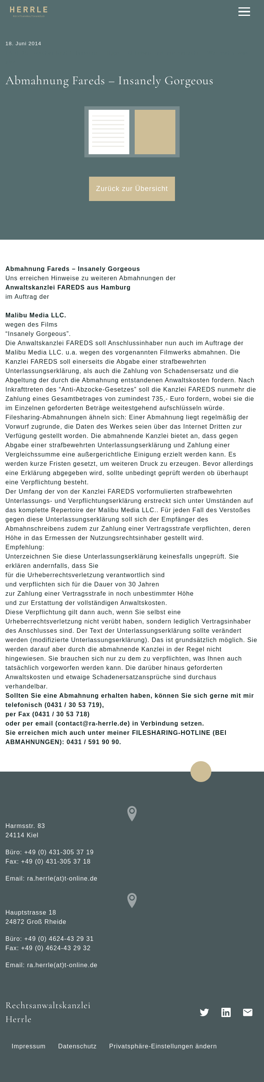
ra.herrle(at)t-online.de (62, 878)
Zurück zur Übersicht (132, 189)
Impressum (29, 1046)
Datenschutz (77, 1046)
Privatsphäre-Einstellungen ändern (163, 1046)
